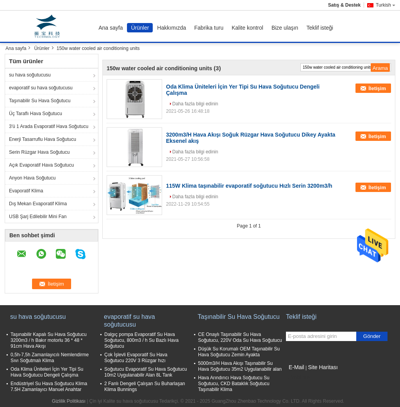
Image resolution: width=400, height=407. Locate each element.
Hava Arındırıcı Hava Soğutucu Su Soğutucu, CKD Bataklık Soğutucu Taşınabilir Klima (234, 383)
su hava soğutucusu (30, 75)
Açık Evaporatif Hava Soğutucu (41, 165)
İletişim (377, 88)
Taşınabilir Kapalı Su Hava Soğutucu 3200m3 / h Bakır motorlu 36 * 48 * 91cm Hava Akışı (49, 340)
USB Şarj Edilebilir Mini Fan (37, 216)
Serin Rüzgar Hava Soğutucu (39, 152)
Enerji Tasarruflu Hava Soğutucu (42, 139)
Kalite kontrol (247, 28)
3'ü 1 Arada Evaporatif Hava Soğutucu (48, 126)
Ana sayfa (110, 28)
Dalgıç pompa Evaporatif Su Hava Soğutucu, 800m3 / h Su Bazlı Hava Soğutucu (141, 340)
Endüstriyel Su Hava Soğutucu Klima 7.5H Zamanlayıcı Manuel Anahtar (49, 386)
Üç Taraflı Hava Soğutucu (35, 113)
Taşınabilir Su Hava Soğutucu (39, 100)
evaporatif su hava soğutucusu (41, 88)
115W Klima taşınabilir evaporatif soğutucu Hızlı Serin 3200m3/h (249, 186)
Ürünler (140, 28)
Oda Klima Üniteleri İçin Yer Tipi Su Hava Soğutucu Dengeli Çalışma (47, 372)
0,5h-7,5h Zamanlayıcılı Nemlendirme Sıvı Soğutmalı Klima (50, 357)
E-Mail (296, 367)
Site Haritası (323, 367)
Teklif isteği (319, 28)
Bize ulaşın (284, 28)
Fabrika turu (208, 28)
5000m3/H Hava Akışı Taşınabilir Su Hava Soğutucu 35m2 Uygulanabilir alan (240, 366)
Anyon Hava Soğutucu (32, 178)
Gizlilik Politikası (69, 401)
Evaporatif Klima (26, 191)
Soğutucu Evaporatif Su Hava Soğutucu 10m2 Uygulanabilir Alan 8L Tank (145, 372)
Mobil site (298, 377)
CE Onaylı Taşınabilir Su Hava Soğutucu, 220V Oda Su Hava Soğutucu (240, 337)
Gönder (371, 336)
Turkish (385, 5)
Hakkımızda (171, 28)
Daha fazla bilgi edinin (195, 104)
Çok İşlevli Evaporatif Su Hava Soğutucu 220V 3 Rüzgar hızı (135, 357)
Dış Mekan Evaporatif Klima (38, 203)
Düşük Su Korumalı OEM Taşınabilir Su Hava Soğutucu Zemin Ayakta (239, 351)
